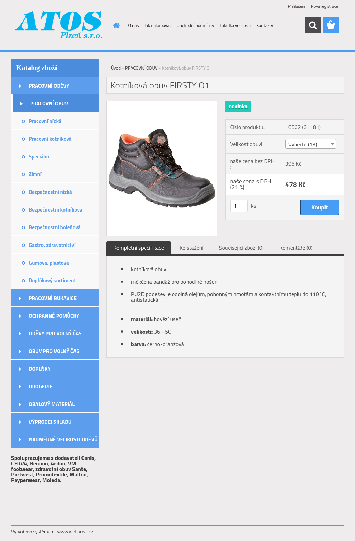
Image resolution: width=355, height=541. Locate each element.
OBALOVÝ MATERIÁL (52, 404)
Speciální (39, 157)
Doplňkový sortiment (52, 280)
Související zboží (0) (241, 247)
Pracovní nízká (45, 121)
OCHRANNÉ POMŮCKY (54, 316)
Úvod (116, 68)
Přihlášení (296, 6)
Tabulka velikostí (235, 25)
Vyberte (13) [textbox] (302, 144)
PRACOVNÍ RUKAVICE (53, 298)
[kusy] (239, 206)
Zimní (35, 174)
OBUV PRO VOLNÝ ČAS (54, 351)
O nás (133, 25)
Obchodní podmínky (195, 25)
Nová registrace (324, 6)
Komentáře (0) (295, 247)
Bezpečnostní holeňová (55, 227)
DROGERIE (40, 386)
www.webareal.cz (75, 531)
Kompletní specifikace (138, 247)
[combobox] (310, 144)
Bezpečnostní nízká (50, 192)
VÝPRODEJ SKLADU (50, 422)
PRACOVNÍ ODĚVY (49, 86)
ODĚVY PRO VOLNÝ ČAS (55, 333)
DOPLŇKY (40, 369)
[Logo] (58, 25)
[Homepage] (115, 25)
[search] (313, 25)
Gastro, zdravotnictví (52, 245)
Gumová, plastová (49, 263)
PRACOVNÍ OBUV (49, 104)
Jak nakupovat (158, 25)
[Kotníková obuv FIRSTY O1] (162, 104)
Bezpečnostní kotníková (55, 210)
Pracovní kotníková (50, 139)
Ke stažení (192, 247)
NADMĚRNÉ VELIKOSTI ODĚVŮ (63, 440)
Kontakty (264, 25)
